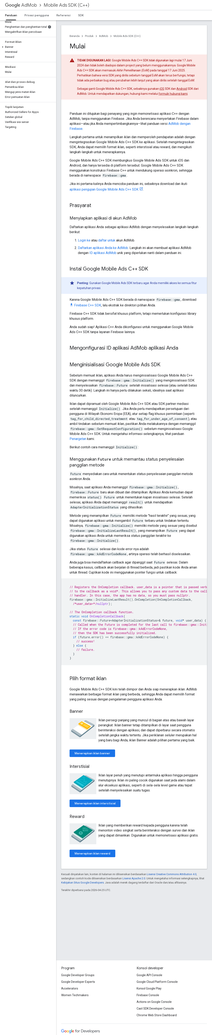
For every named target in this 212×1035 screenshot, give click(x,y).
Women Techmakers (75, 995)
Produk (89, 36)
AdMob (21, 5)
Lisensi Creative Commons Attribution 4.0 (171, 874)
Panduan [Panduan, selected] (11, 15)
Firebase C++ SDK (87, 305)
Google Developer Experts (78, 981)
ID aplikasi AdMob (102, 253)
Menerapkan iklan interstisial (95, 803)
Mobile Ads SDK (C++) (66, 5)
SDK (81, 15)
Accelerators (69, 988)
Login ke (84, 240)
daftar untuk (106, 240)
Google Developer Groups (77, 975)
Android (181, 88)
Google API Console (149, 975)
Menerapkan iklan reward (92, 853)
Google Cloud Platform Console (157, 981)
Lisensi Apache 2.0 (133, 878)
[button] (27, 46)
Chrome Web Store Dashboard (157, 1015)
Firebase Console (148, 995)
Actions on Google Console (154, 1001)
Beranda (75, 36)
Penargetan (78, 439)
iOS (162, 88)
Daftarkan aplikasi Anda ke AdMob (103, 248)
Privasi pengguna (36, 15)
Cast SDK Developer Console (155, 1008)
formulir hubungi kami (173, 93)
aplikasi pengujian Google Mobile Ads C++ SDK (104, 189)
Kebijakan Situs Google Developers (82, 882)
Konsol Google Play (149, 988)
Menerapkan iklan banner (92, 753)
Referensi (63, 15)
